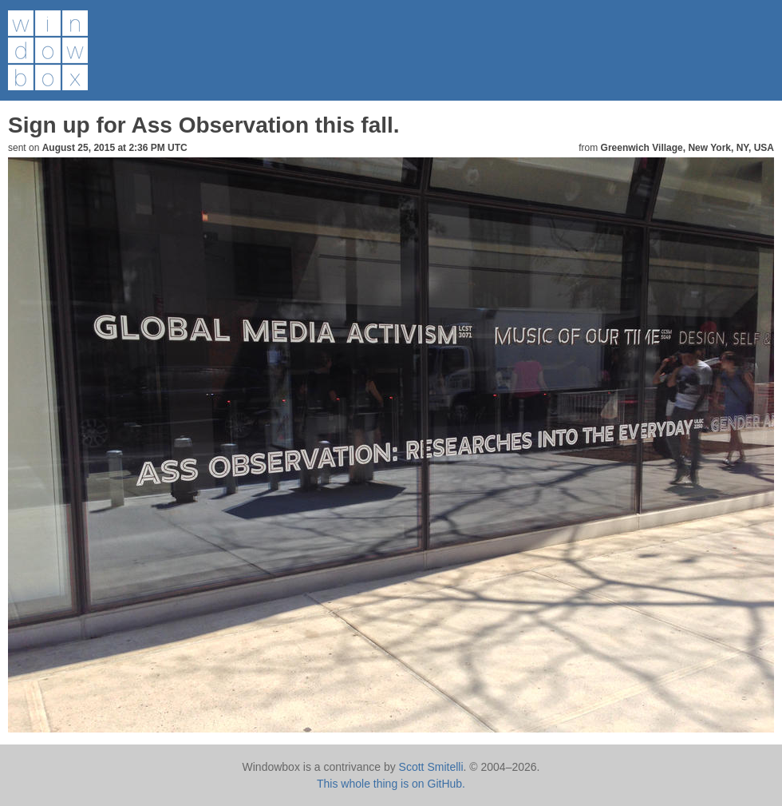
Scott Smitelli (431, 766)
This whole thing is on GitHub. (391, 783)
